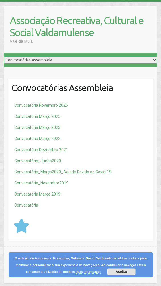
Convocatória (26, 205)
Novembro (41, 105)
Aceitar (121, 272)
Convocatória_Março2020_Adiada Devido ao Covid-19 (62, 172)
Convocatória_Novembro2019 (41, 183)
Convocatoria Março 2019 (37, 194)
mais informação (88, 271)
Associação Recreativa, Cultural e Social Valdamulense (76, 26)
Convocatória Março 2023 (37, 127)
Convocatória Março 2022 (37, 138)
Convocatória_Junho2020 (37, 161)
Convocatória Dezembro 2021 (41, 149)
